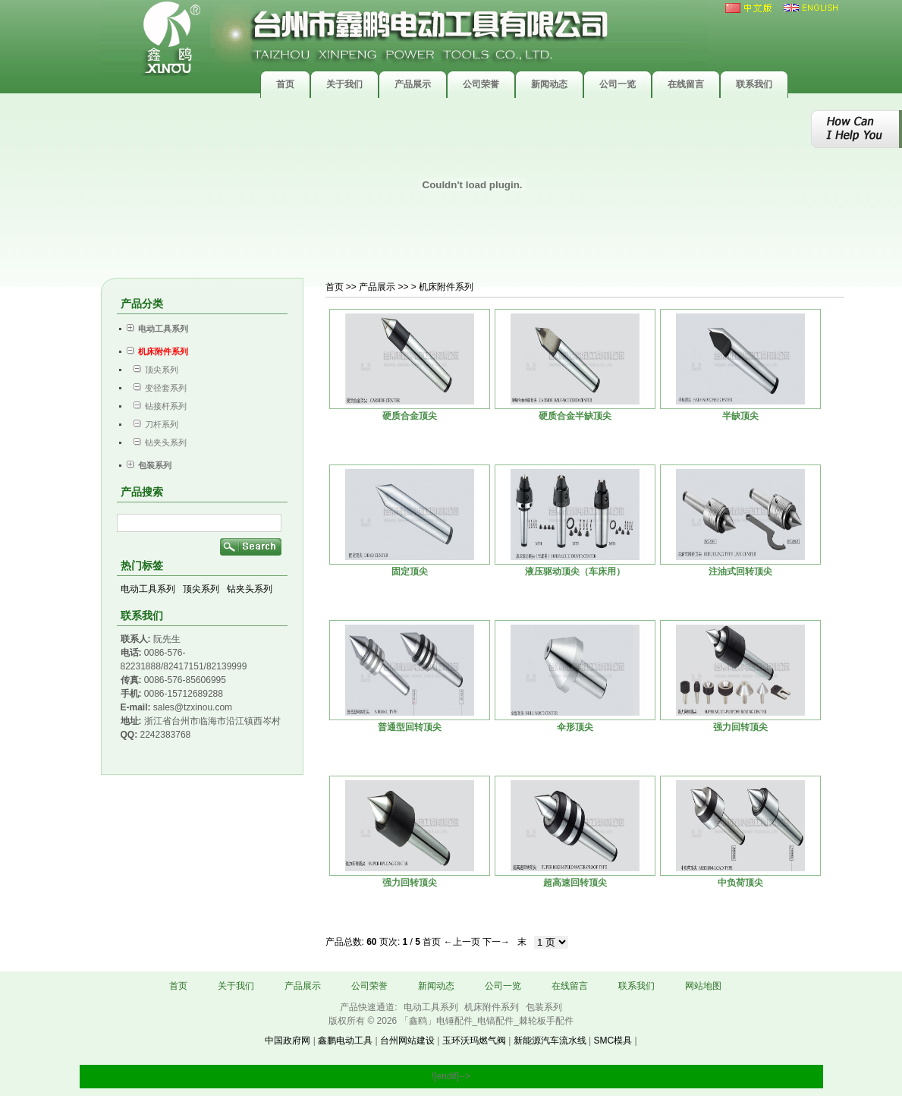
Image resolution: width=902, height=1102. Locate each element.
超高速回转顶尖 (575, 882)
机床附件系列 (492, 1007)
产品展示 (302, 986)
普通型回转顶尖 (410, 727)
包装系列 (544, 1007)
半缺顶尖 (740, 416)
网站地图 (703, 986)
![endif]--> (451, 1076)
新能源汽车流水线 (550, 1040)
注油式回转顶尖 (740, 571)
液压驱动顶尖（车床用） (575, 571)
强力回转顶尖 (740, 727)
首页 (334, 287)
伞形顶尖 (575, 727)
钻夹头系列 (157, 442)
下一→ (496, 942)
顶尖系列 (152, 369)
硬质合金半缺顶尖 (575, 416)
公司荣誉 (369, 986)
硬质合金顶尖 (409, 416)
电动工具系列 (148, 589)
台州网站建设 (407, 1040)
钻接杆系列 (157, 406)
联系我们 (636, 986)
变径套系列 (157, 387)
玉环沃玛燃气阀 (474, 1040)
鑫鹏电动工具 (345, 1040)
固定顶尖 (409, 571)
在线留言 (570, 986)
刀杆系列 (152, 424)
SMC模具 (612, 1040)
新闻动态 (436, 986)
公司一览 (503, 986)
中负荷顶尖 (740, 882)
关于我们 (236, 986)
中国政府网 (287, 1040)
